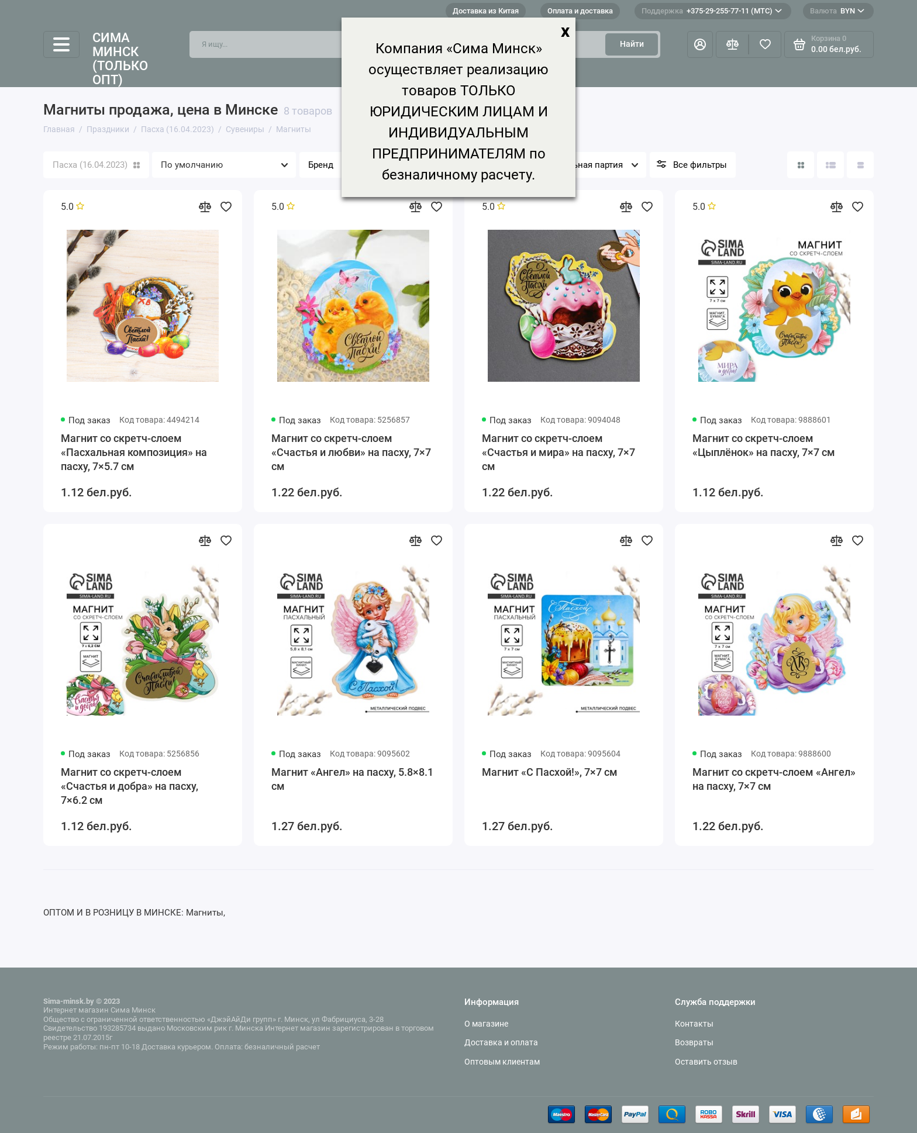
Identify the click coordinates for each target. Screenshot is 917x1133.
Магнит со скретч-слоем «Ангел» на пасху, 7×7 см (774, 779)
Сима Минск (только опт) (120, 59)
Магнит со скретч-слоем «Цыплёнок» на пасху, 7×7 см (763, 445)
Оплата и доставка (580, 10)
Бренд (320, 165)
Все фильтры (700, 165)
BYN (837, 11)
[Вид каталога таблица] (860, 164)
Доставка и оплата (501, 1042)
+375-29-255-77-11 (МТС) (712, 11)
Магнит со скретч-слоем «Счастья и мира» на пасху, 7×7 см (558, 452)
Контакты (694, 1023)
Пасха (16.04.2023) (96, 165)
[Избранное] (765, 44)
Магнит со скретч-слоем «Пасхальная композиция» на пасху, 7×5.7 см (134, 452)
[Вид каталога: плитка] (800, 164)
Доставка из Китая (486, 10)
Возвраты (694, 1042)
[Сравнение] (732, 44)
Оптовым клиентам (502, 1061)
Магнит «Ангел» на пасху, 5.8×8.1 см (352, 779)
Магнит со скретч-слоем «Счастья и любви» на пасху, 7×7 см (351, 452)
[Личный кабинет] (700, 44)
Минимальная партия (578, 165)
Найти (632, 44)
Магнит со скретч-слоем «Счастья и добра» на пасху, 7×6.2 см (129, 786)
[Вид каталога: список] (830, 164)
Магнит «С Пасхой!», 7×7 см (550, 772)
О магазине (486, 1023)
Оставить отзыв (706, 1061)
